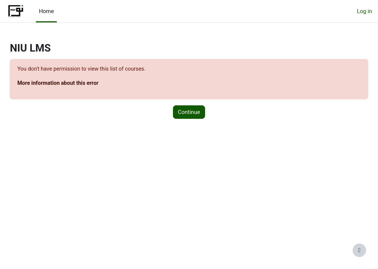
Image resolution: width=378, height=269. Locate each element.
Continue (189, 112)
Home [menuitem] (46, 11)
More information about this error (76, 83)
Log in (364, 11)
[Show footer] (359, 250)
